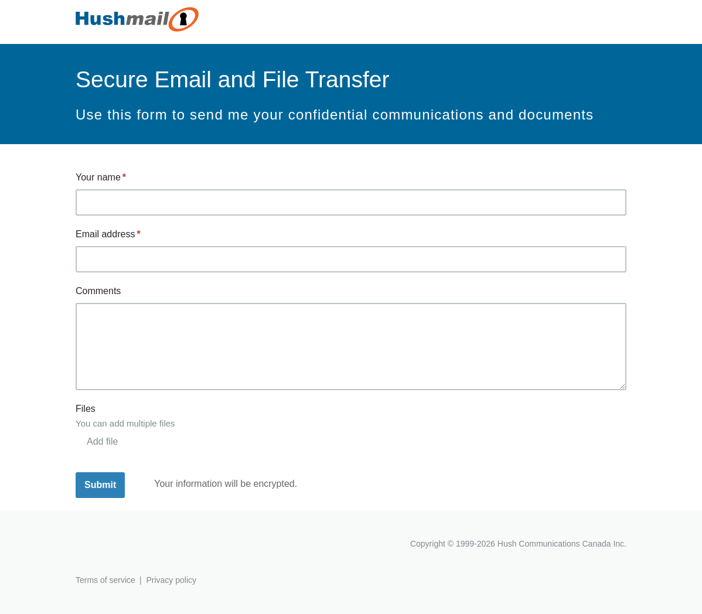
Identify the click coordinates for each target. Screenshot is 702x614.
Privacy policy (171, 580)
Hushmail (121, 545)
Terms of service (105, 580)
